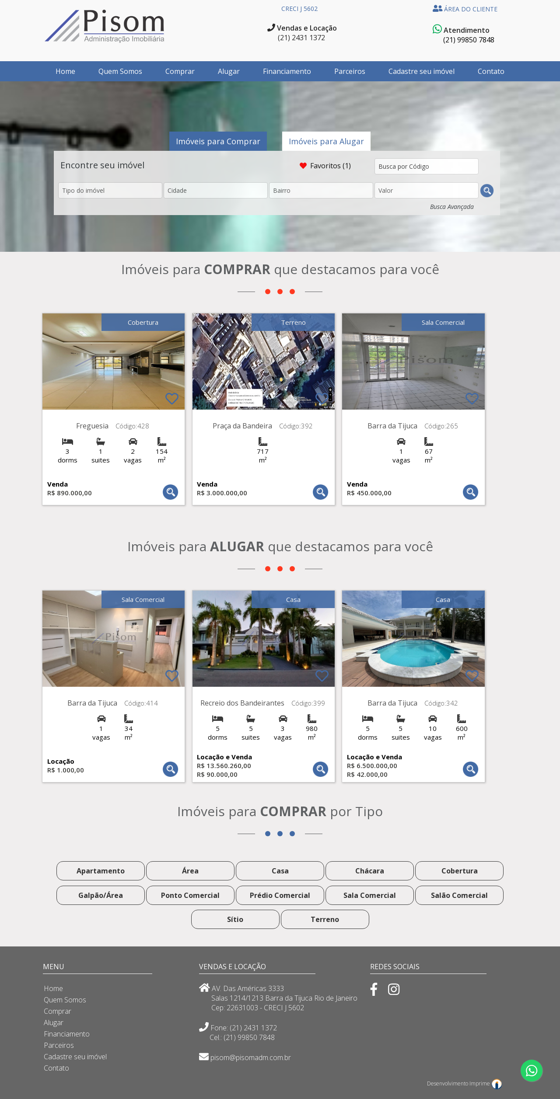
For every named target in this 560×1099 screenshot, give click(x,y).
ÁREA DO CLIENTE (465, 9)
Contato (491, 71)
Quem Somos (120, 71)
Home (65, 71)
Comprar (180, 71)
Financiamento (287, 71)
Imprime (485, 1083)
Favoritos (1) (326, 165)
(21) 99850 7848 (468, 40)
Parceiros (349, 71)
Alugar (229, 71)
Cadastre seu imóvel (421, 71)
